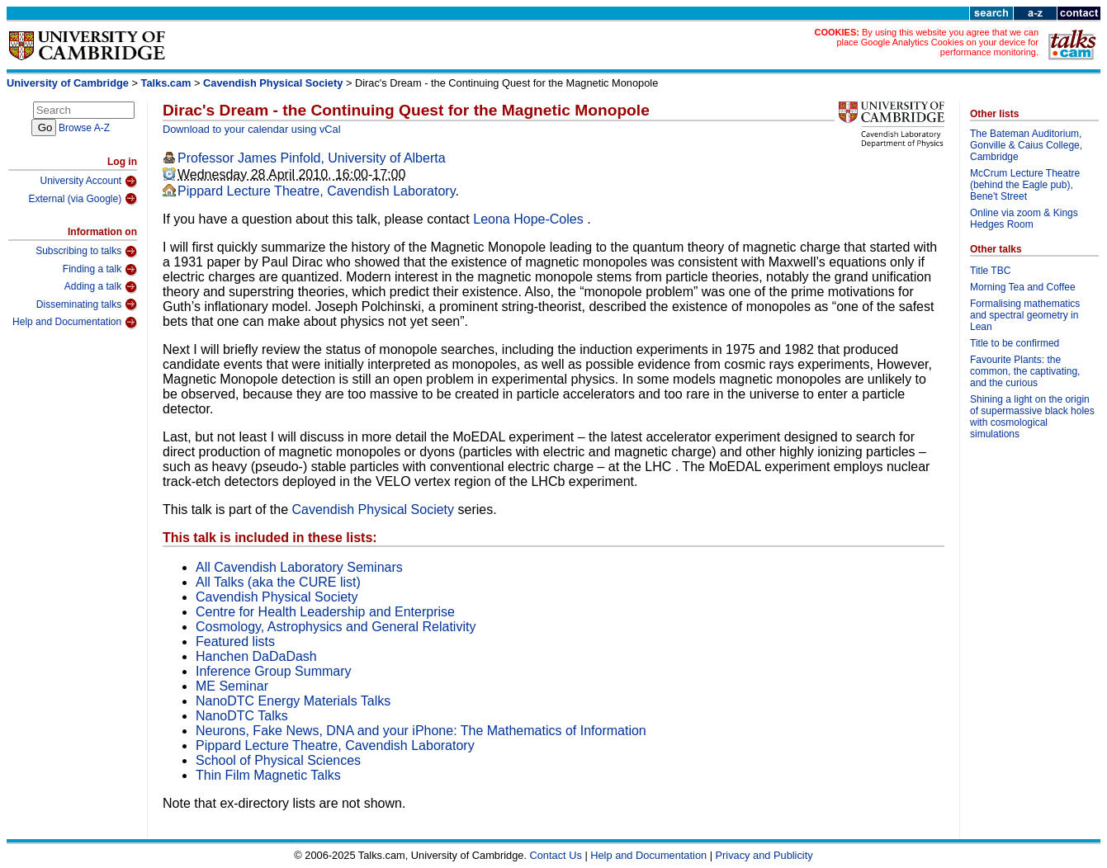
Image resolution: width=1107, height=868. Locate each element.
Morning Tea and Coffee (1023, 287)
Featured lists (235, 641)
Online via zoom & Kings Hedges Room (1024, 218)
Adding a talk (100, 287)
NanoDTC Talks (242, 716)
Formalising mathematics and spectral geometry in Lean (1025, 315)
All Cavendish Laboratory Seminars (299, 567)
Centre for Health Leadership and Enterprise (325, 612)
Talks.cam (166, 83)
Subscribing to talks (86, 251)
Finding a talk (100, 269)
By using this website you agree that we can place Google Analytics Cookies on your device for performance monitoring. (937, 42)
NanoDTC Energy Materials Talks (293, 701)
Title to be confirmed (1014, 343)
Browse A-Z (84, 128)
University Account (88, 181)
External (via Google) (82, 198)
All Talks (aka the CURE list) (278, 582)
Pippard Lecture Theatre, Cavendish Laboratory (316, 191)
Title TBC (990, 270)
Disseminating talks (86, 304)
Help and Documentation (74, 322)
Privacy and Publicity (764, 855)
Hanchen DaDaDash (256, 656)
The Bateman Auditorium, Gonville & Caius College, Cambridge (1026, 145)
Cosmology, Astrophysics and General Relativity (335, 627)
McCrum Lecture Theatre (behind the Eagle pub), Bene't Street (1025, 184)
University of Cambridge (68, 83)
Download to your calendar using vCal (252, 129)
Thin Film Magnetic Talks (268, 775)
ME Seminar (232, 686)
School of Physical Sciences (278, 760)
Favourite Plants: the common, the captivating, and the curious (1025, 371)
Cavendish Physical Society (273, 83)
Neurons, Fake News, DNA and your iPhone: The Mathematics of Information (421, 731)
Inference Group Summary (274, 671)
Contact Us (556, 855)
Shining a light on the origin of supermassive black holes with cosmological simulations (1032, 417)
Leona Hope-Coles (530, 219)
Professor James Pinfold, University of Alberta (311, 158)
